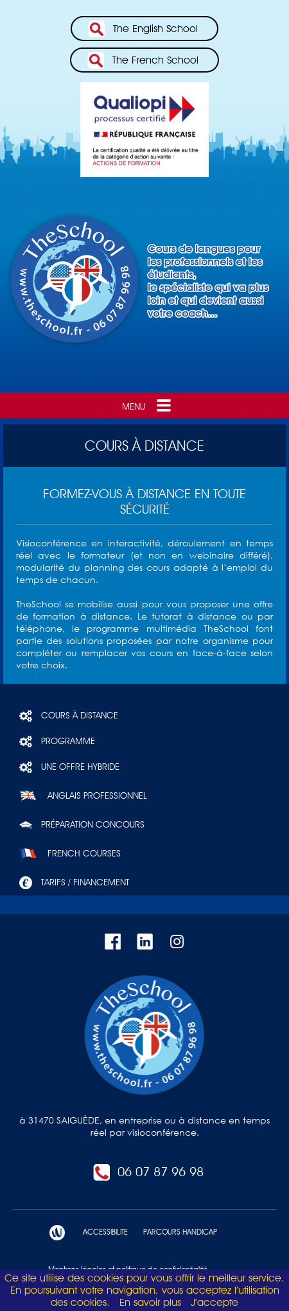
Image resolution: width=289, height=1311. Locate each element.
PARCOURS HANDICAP (175, 1232)
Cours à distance (68, 715)
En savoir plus (150, 1302)
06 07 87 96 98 (148, 1171)
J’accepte (214, 1302)
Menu (147, 405)
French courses (70, 854)
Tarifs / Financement (74, 882)
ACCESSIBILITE (101, 1232)
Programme (57, 741)
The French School (142, 60)
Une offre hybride (69, 767)
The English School (142, 29)
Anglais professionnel (83, 796)
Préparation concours (81, 825)
